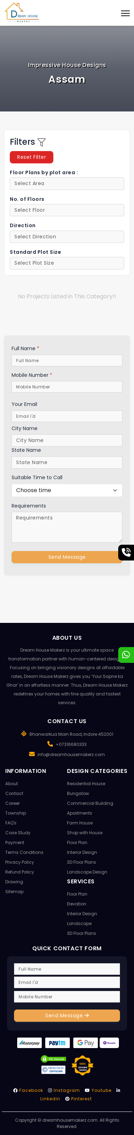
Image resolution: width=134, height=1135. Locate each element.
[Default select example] (67, 183)
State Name (26, 450)
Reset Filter (31, 157)
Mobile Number (32, 375)
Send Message (67, 556)
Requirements (29, 505)
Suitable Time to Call (37, 477)
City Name (25, 428)
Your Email (24, 404)
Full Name (25, 348)
